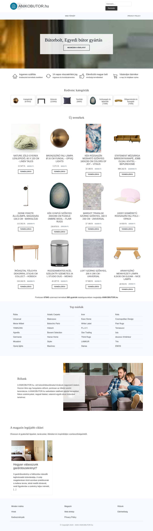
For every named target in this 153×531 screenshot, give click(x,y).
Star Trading (86, 333)
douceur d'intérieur (123, 337)
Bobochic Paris (53, 324)
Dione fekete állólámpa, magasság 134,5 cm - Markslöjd (26, 216)
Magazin (68, 506)
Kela (117, 314)
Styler (49, 341)
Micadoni (17, 341)
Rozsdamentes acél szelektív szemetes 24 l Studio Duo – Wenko (59, 274)
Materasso (51, 319)
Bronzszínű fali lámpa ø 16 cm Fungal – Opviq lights (59, 159)
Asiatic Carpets (53, 314)
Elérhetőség (122, 512)
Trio (117, 341)
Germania (17, 337)
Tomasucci (119, 328)
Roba (15, 314)
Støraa (84, 346)
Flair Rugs (119, 324)
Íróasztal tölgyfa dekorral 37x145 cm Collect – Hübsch (26, 274)
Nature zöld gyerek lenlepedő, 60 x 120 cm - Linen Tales (25, 159)
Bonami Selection (54, 333)
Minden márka (17, 506)
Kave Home (86, 319)
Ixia (116, 333)
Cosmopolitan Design (124, 319)
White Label (86, 324)
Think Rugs (86, 337)
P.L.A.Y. (84, 328)
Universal (17, 319)
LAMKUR (85, 341)
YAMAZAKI (18, 328)
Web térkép (70, 16)
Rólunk (120, 506)
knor (83, 314)
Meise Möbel (18, 324)
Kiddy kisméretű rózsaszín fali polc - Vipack (127, 216)
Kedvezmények (17, 517)
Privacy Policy (134, 16)
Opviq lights (18, 346)
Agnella (16, 333)
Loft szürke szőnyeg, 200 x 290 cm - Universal (93, 274)
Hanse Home (52, 337)
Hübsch (50, 328)
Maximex (51, 346)
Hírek (13, 512)
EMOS (118, 346)
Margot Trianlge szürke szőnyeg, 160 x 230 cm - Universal (93, 216)
